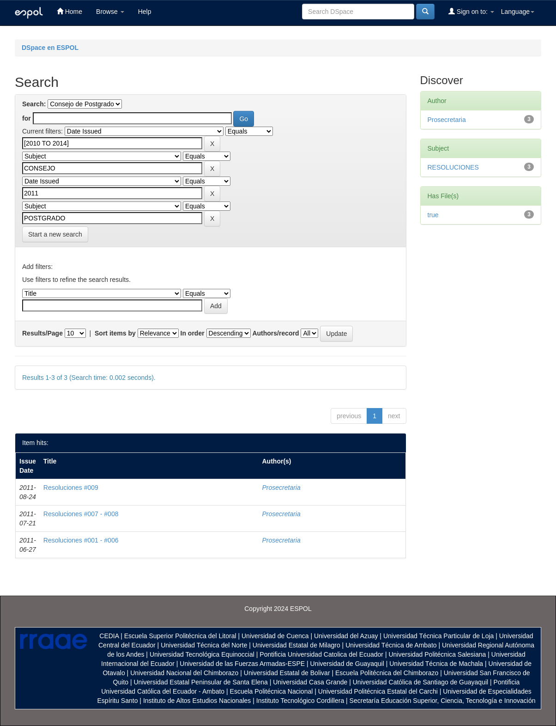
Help (144, 11)
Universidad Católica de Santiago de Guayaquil (420, 682)
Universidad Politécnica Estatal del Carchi (378, 691)
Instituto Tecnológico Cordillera (300, 700)
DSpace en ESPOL (50, 47)
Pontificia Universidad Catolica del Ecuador (321, 654)
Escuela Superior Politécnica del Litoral (180, 636)
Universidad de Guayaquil (347, 663)
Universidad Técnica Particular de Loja (438, 636)
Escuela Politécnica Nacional (271, 691)
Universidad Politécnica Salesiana (437, 654)
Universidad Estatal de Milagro (296, 645)
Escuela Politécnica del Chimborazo (386, 673)
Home (69, 11)
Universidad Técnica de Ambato (390, 645)
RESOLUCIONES (453, 167)
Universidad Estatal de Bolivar (287, 673)
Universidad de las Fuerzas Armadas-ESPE (242, 663)
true (433, 215)
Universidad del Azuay (346, 636)
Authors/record (275, 333)
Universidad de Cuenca (275, 636)
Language (517, 11)
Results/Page (42, 333)
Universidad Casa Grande (311, 682)
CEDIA (109, 636)
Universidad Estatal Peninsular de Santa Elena (201, 682)
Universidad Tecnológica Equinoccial (202, 654)
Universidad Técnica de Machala (436, 663)
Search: (34, 104)
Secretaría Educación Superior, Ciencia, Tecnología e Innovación (443, 700)
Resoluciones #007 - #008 (81, 514)
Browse (110, 11)
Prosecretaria (281, 487)
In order (193, 333)
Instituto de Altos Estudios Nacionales (197, 700)
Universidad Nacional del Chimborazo (184, 673)
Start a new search (55, 234)
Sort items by (115, 333)
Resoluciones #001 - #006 (81, 540)
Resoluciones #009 (70, 487)
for (26, 118)
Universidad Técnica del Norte (204, 645)
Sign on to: (471, 11)
